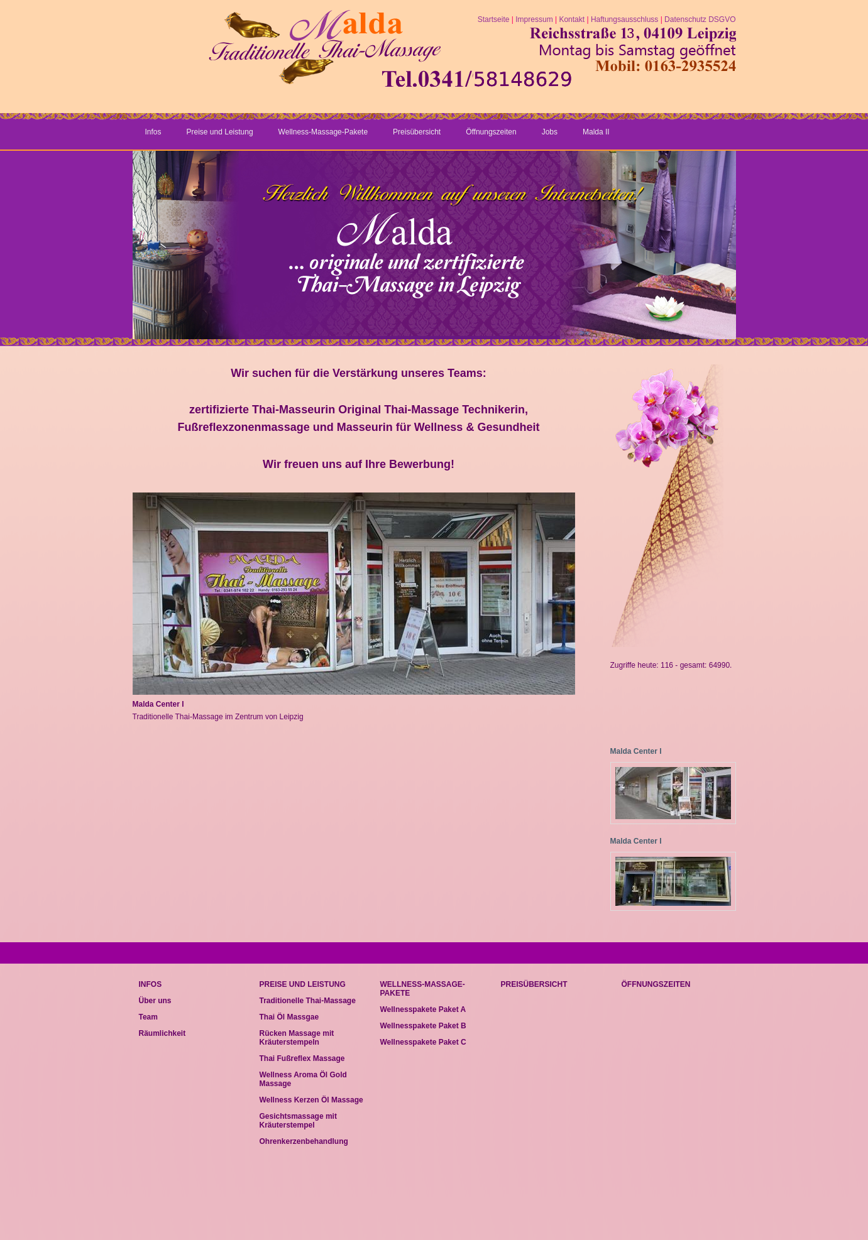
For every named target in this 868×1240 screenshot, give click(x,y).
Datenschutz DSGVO (699, 19)
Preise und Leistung (220, 132)
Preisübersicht (417, 132)
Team (148, 1017)
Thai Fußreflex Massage (302, 1058)
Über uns (155, 1000)
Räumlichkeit (162, 1033)
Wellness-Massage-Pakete (323, 132)
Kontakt (572, 19)
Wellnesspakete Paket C (423, 1042)
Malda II (596, 132)
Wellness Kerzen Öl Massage (311, 1100)
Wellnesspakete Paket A (423, 1009)
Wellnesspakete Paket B (423, 1025)
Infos (153, 132)
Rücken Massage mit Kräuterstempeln (297, 1038)
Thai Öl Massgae (289, 1017)
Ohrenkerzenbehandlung (304, 1141)
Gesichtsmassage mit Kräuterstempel (298, 1120)
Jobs (550, 132)
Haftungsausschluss (624, 19)
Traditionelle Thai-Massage (308, 1000)
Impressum (533, 19)
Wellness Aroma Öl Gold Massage (303, 1079)
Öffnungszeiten (491, 132)
